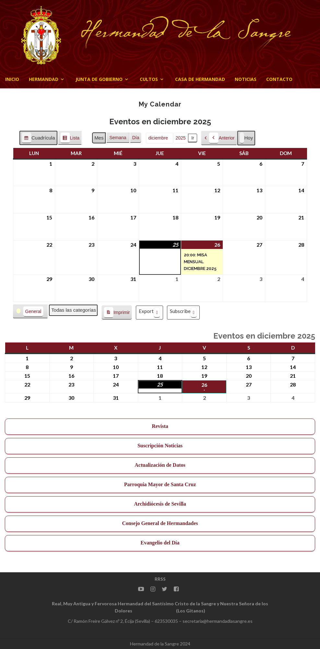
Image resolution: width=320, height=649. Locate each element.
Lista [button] (70, 138)
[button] (30, 312)
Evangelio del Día (159, 542)
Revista (160, 426)
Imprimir (116, 313)
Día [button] (135, 137)
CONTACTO (279, 79)
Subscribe (183, 312)
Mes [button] (98, 137)
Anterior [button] (221, 138)
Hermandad (43, 79)
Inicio (12, 79)
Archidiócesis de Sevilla (160, 504)
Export (149, 312)
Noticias (245, 79)
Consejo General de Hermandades (160, 523)
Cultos (149, 79)
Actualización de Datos (160, 465)
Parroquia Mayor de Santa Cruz (160, 484)
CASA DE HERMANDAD (200, 79)
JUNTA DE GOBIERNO (99, 79)
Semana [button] (117, 137)
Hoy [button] (246, 138)
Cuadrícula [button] (38, 138)
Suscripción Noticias (160, 445)
